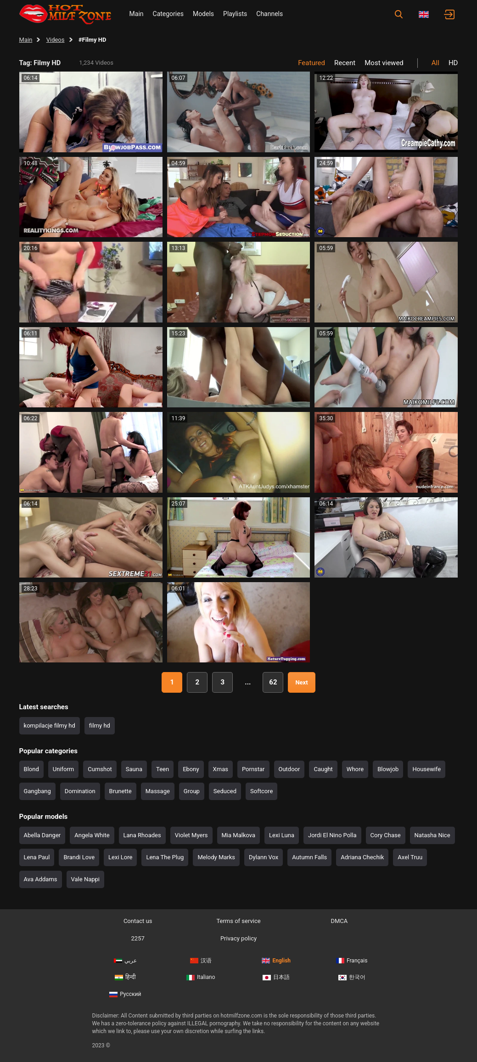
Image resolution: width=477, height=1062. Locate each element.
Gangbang (37, 791)
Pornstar (253, 769)
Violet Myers (191, 835)
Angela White (91, 835)
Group (192, 791)
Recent (344, 63)
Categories (168, 13)
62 (273, 682)
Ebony (191, 769)
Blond (31, 769)
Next (301, 682)
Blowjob (387, 769)
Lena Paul (37, 857)
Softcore (261, 791)
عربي (125, 960)
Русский (125, 994)
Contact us (137, 920)
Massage (158, 791)
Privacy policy (238, 938)
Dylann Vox (263, 857)
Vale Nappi (85, 879)
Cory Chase (385, 835)
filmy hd (99, 725)
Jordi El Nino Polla (332, 835)
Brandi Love (79, 857)
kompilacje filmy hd (49, 725)
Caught (323, 769)
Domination (80, 791)
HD (453, 63)
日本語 (276, 977)
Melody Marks (216, 857)
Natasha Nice (432, 835)
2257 (138, 938)
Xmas (220, 769)
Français (351, 960)
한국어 (351, 977)
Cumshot (100, 769)
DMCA (339, 920)
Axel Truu (410, 857)
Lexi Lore (120, 857)
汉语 (201, 960)
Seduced (224, 791)
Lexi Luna (281, 835)
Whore (355, 769)
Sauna (134, 769)
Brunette (120, 791)
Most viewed (384, 63)
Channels (269, 13)
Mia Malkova (239, 835)
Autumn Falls (309, 857)
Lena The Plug (165, 857)
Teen (162, 769)
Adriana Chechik (362, 857)
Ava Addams (40, 879)
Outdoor (289, 769)
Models (203, 13)
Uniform (63, 769)
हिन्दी (125, 977)
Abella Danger (42, 835)
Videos (55, 39)
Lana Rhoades (142, 835)
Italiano (200, 977)
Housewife (426, 769)
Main (136, 13)
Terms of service (238, 920)
